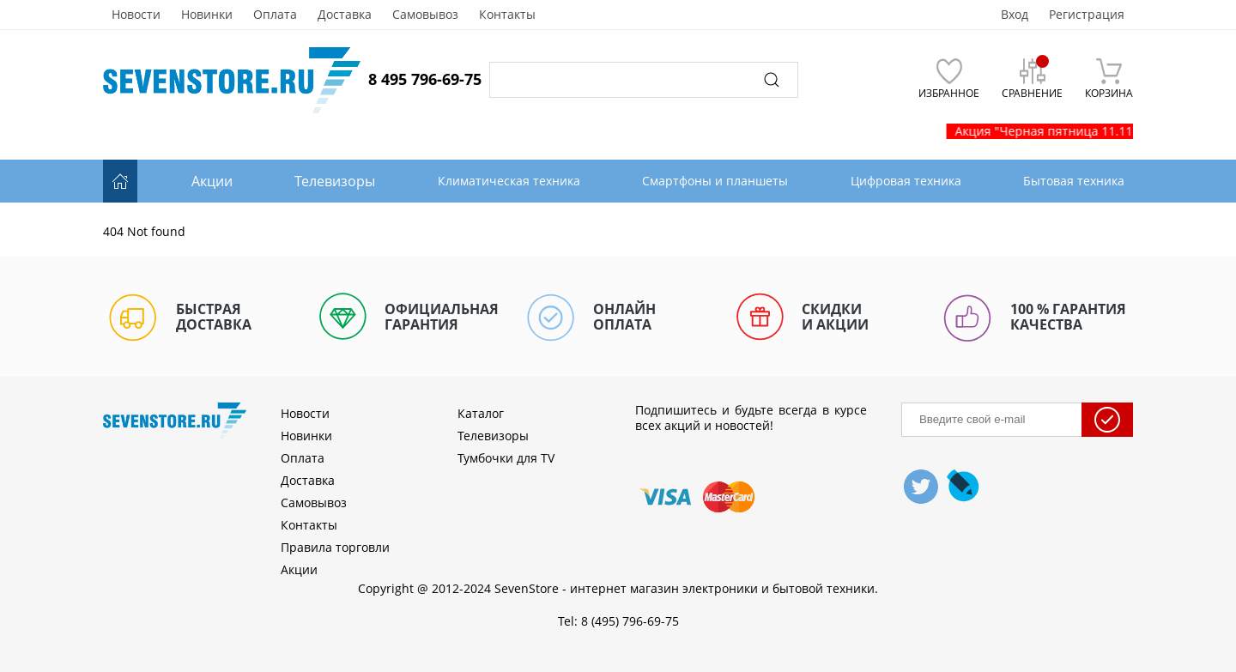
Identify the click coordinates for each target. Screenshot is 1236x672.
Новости (136, 15)
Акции (212, 181)
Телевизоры (334, 181)
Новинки (207, 15)
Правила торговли (335, 547)
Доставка (345, 15)
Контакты (507, 15)
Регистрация (1086, 15)
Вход (1014, 15)
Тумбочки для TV (505, 458)
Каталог (480, 413)
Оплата (275, 15)
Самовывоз (425, 15)
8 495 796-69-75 (425, 79)
